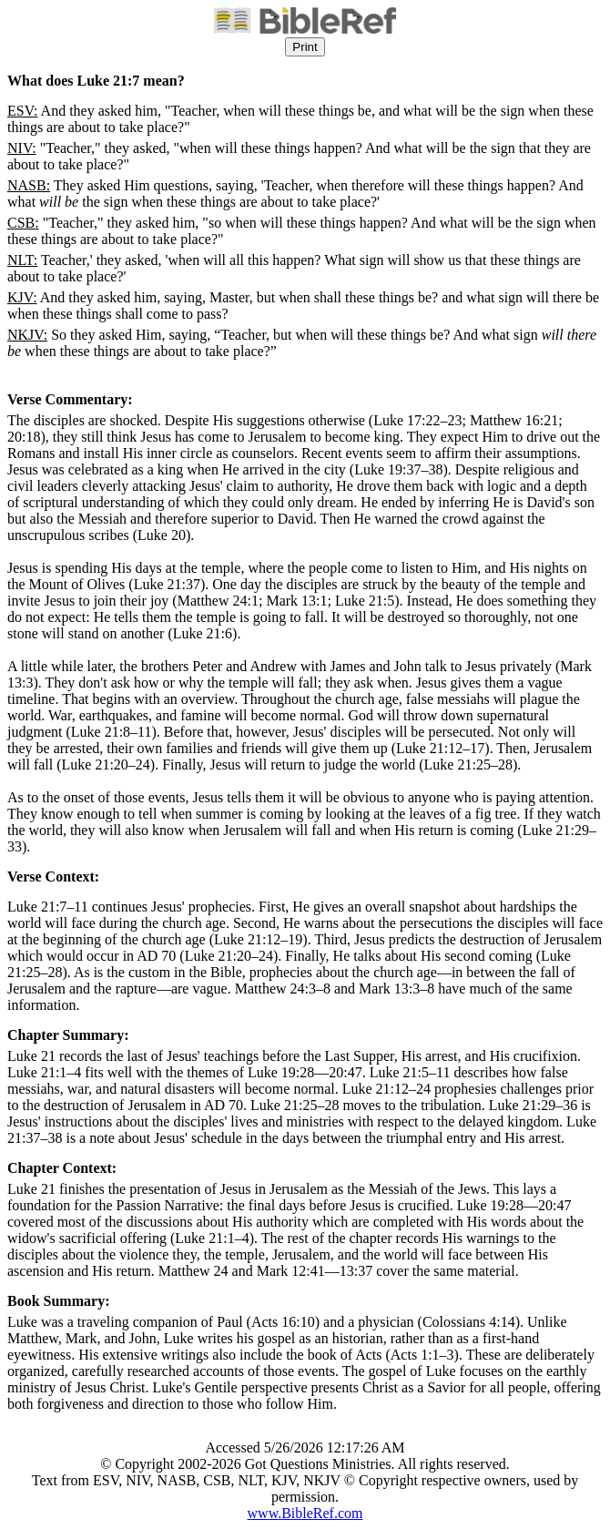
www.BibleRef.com (305, 1513)
